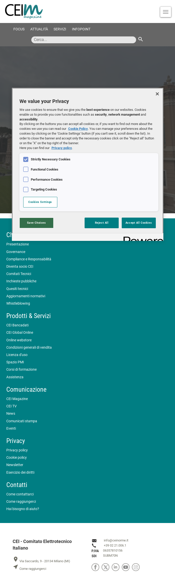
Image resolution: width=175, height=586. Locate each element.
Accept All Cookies (139, 222)
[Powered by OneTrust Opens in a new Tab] (141, 238)
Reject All (102, 222)
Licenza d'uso (17, 355)
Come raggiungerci (21, 501)
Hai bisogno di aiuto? (22, 509)
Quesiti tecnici (17, 289)
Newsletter (14, 465)
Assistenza (14, 377)
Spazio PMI (15, 362)
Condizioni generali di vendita (29, 347)
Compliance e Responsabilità (28, 259)
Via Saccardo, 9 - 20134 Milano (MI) (41, 561)
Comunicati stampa (21, 421)
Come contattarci (20, 494)
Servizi (60, 29)
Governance (15, 252)
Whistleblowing (18, 303)
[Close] (157, 93)
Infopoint (81, 29)
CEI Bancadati (17, 325)
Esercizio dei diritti (20, 472)
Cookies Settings (40, 202)
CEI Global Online (19, 332)
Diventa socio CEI (19, 266)
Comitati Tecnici (18, 274)
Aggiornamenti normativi (25, 296)
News (10, 413)
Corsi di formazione (21, 369)
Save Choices (36, 222)
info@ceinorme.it (116, 540)
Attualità (39, 29)
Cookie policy (16, 457)
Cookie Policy (78, 129)
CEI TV (11, 406)
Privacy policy (17, 450)
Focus (18, 29)
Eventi (11, 428)
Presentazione (17, 244)
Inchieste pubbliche (21, 281)
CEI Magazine (17, 399)
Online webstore (19, 340)
